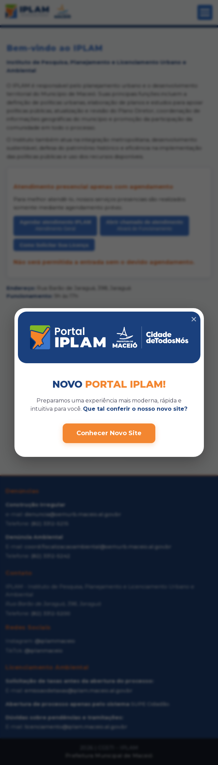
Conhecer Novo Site (109, 433)
